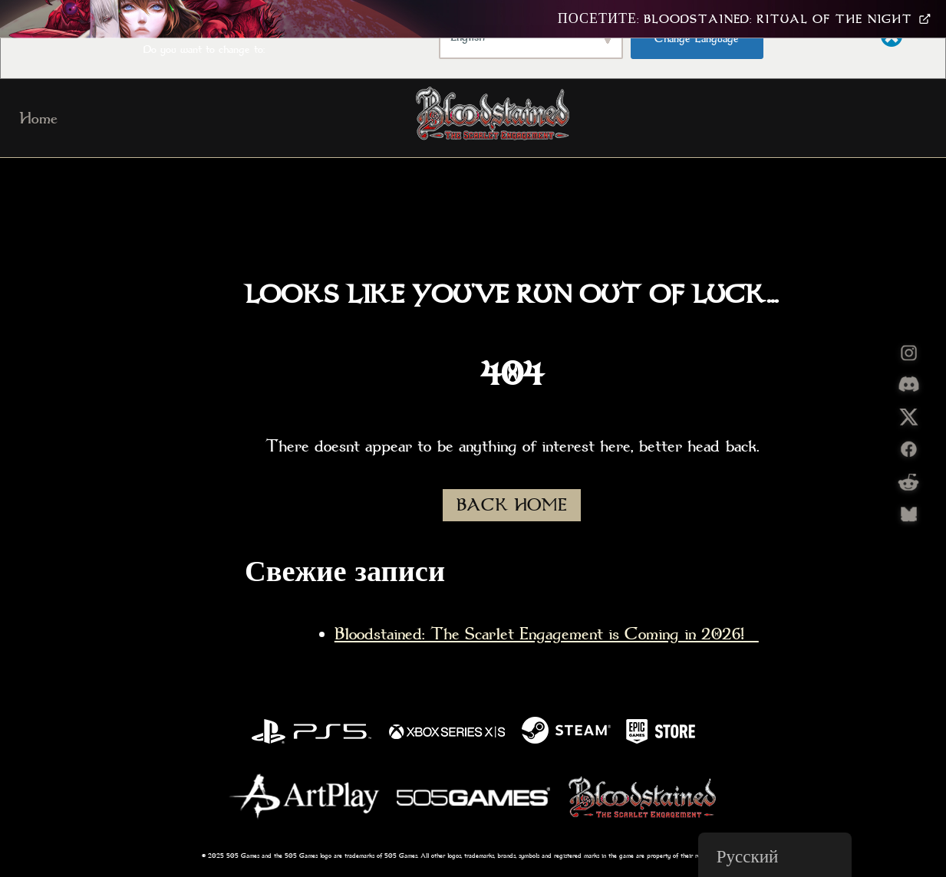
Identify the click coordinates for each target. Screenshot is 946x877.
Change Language (696, 38)
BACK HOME (512, 505)
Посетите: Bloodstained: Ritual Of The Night (744, 19)
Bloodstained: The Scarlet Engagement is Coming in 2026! (547, 634)
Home (38, 118)
